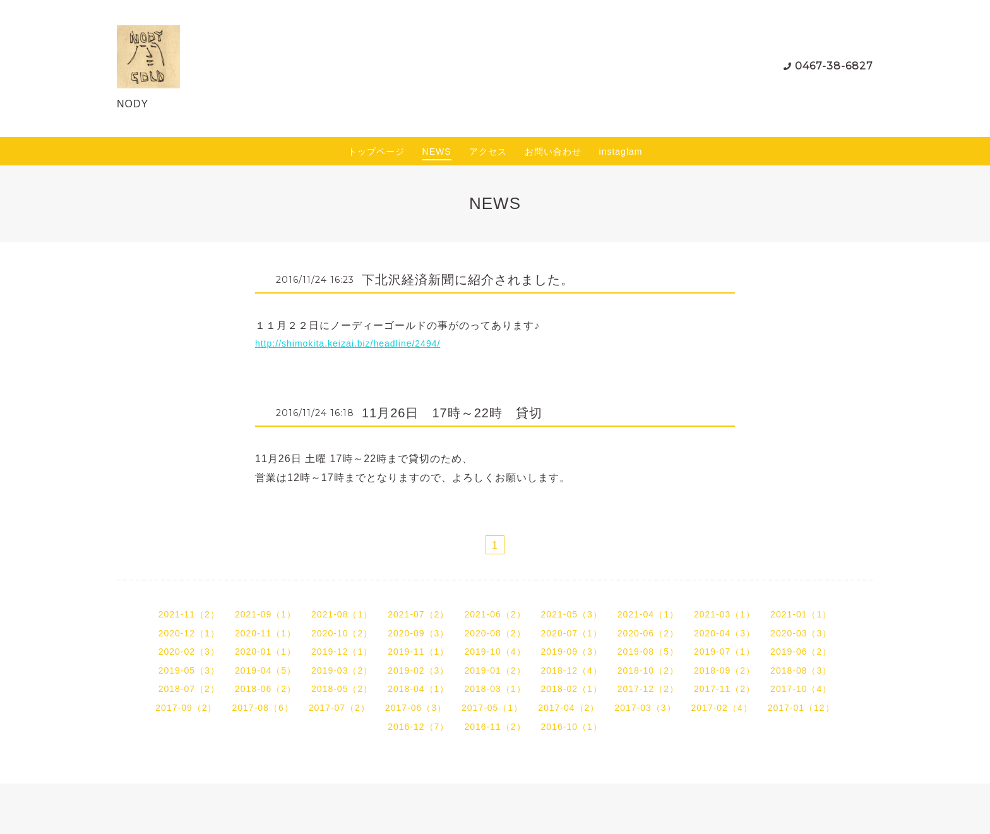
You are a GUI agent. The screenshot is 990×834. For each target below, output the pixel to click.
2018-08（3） (801, 670)
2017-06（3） (415, 708)
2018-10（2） (648, 670)
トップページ (376, 151)
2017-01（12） (801, 708)
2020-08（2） (494, 633)
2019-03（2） (342, 670)
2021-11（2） (189, 614)
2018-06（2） (265, 689)
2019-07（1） (724, 651)
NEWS (436, 151)
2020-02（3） (189, 651)
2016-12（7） (418, 727)
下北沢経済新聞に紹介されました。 (468, 280)
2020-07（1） (571, 633)
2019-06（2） (801, 651)
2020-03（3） (801, 633)
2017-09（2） (186, 708)
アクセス (488, 151)
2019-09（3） (571, 651)
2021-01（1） (801, 614)
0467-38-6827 (834, 66)
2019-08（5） (648, 651)
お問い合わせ (553, 151)
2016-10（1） (571, 727)
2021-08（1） (342, 614)
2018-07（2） (189, 689)
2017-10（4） (801, 689)
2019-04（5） (265, 670)
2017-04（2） (568, 708)
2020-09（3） (418, 633)
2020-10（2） (342, 633)
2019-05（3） (189, 670)
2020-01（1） (265, 651)
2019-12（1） (342, 651)
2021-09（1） (265, 614)
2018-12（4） (571, 670)
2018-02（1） (571, 689)
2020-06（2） (648, 633)
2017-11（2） (724, 689)
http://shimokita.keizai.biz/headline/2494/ (347, 343)
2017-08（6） (263, 708)
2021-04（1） (648, 614)
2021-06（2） (494, 614)
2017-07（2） (339, 708)
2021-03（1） (724, 614)
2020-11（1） (265, 633)
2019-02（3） (418, 670)
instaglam (621, 151)
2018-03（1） (494, 689)
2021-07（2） (418, 614)
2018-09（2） (724, 670)
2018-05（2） (342, 689)
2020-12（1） (189, 633)
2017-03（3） (645, 708)
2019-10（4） (494, 651)
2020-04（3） (724, 633)
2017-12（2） (648, 689)
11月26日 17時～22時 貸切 (452, 413)
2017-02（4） (722, 708)
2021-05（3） (571, 614)
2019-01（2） (494, 670)
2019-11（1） (418, 651)
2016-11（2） (494, 727)
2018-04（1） (418, 689)
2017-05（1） (492, 708)
